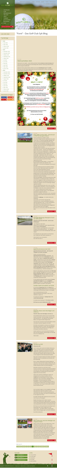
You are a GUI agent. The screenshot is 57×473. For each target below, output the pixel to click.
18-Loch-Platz (33, 454)
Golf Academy (33, 461)
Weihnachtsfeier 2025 (25, 61)
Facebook (3, 97)
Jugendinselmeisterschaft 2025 (42, 249)
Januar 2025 (6, 68)
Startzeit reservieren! (6, 26)
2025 (4, 49)
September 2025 (7, 56)
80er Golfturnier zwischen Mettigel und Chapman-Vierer (44, 421)
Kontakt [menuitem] (42, 1)
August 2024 (6, 78)
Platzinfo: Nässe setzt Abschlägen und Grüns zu (44, 311)
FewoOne (33, 465)
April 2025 (6, 65)
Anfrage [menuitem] (47, 1)
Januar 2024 (6, 90)
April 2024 (6, 85)
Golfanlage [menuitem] (7, 10)
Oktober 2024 (6, 75)
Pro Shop (32, 459)
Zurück (23, 446)
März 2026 (6, 44)
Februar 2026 (6, 46)
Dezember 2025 (7, 51)
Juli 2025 (5, 60)
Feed (9, 99)
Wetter (21, 1)
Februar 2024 (6, 89)
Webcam (28, 1)
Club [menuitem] (5, 11)
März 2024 (6, 87)
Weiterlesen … (52, 128)
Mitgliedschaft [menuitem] (7, 13)
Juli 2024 (5, 80)
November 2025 (7, 53)
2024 (4, 70)
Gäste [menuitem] (5, 16)
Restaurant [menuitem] (7, 21)
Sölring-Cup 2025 (38, 344)
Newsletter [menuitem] (38, 1)
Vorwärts (42, 446)
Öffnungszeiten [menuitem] (53, 1)
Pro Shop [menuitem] (6, 15)
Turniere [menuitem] (6, 18)
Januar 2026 (6, 48)
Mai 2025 (5, 63)
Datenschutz (23, 465)
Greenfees (33, 457)
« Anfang (19, 446)
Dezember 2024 (7, 72)
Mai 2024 (5, 84)
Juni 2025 (5, 61)
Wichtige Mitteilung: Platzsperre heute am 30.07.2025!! (44, 218)
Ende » (47, 446)
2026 (4, 41)
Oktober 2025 (6, 54)
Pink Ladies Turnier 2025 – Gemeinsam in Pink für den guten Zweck (44, 135)
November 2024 (7, 73)
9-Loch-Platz (33, 456)
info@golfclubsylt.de (21, 459)
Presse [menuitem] (33, 1)
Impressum (17, 465)
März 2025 (6, 66)
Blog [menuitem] (5, 23)
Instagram (10, 97)
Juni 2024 (5, 82)
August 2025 (6, 58)
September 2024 (7, 77)
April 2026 (6, 42)
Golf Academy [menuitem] (7, 19)
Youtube (3, 99)
